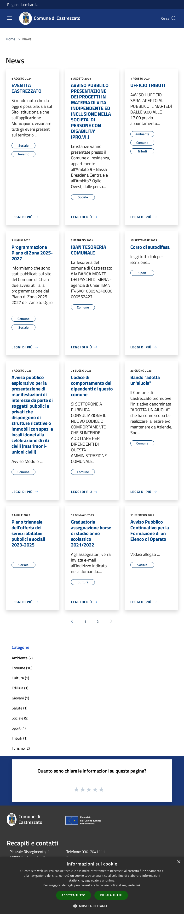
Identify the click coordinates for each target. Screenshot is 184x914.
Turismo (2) (21, 748)
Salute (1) (19, 708)
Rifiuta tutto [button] (111, 895)
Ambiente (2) (22, 658)
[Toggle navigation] (9, 18)
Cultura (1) (20, 678)
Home (10, 39)
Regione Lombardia (22, 4)
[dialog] (92, 885)
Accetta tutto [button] (74, 895)
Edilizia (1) (20, 688)
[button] (92, 905)
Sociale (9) (20, 718)
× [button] (178, 862)
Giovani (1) (20, 698)
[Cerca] (174, 18)
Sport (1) (19, 728)
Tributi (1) (19, 738)
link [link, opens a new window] (138, 885)
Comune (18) (22, 668)
